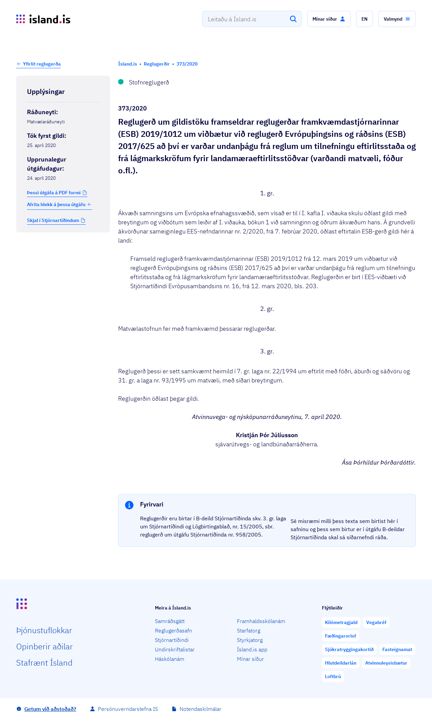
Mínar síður (250, 658)
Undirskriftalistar (175, 649)
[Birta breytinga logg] (63, 247)
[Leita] (293, 19)
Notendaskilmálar (200, 708)
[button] (329, 19)
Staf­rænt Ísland (44, 662)
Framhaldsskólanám (261, 621)
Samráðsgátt (170, 621)
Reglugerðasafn (173, 630)
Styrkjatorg (250, 640)
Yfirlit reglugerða (42, 64)
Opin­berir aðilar (44, 646)
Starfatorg (248, 630)
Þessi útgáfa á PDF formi (54, 193)
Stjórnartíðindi (172, 640)
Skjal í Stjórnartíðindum (53, 220)
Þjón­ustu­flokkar (44, 630)
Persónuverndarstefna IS (128, 708)
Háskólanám (169, 658)
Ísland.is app (252, 649)
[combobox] (252, 19)
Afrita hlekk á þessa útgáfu (59, 204)
